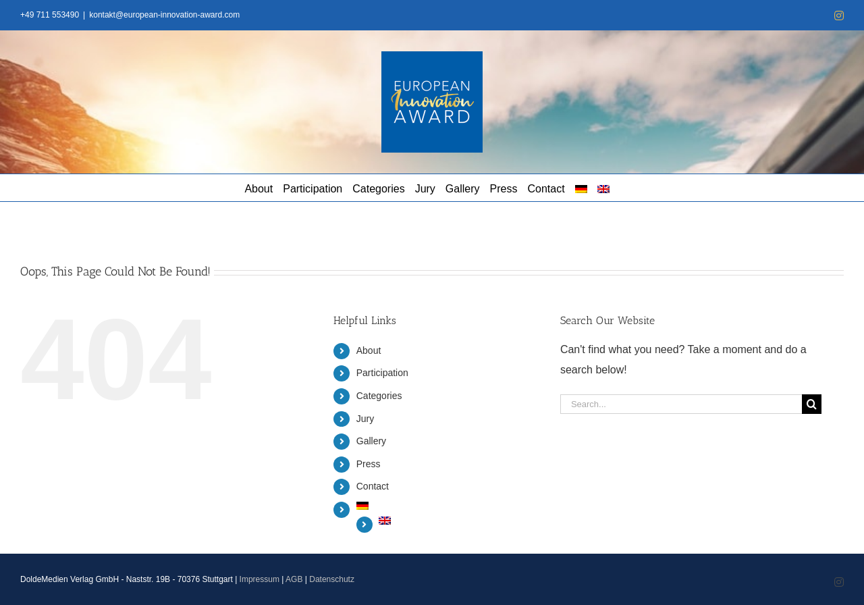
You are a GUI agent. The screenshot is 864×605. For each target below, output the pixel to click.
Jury (365, 418)
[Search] (811, 404)
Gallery (371, 441)
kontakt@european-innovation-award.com (164, 15)
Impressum (259, 579)
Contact (372, 486)
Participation (382, 372)
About (368, 350)
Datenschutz (331, 579)
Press (368, 463)
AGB (294, 579)
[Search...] (681, 404)
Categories (379, 395)
